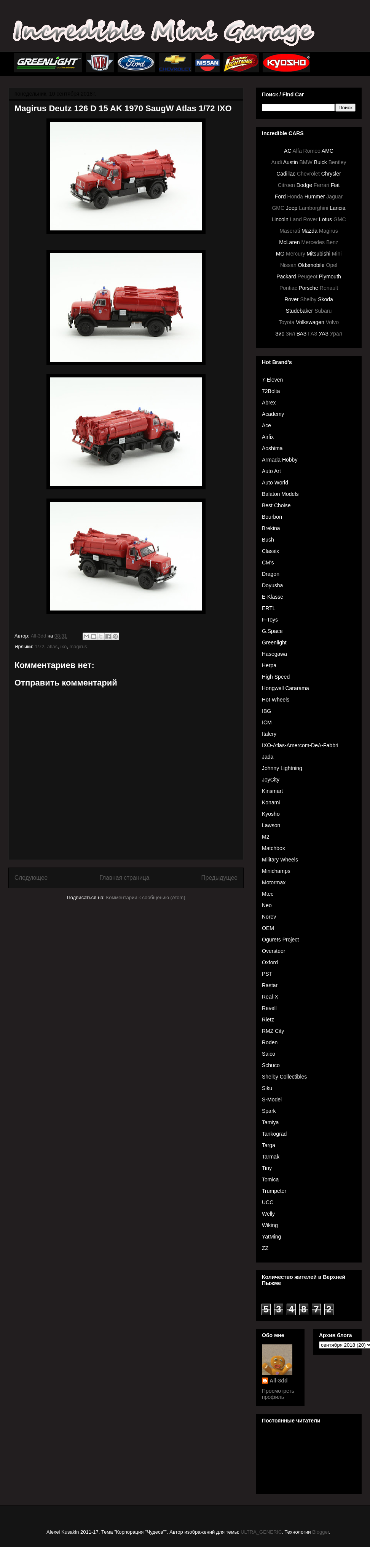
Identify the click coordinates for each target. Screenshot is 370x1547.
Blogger (320, 1532)
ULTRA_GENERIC (261, 1532)
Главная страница (124, 877)
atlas (52, 646)
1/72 (39, 646)
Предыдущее (219, 877)
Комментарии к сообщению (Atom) (145, 897)
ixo (64, 646)
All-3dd (278, 1381)
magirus (78, 646)
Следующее (31, 877)
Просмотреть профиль (278, 1394)
